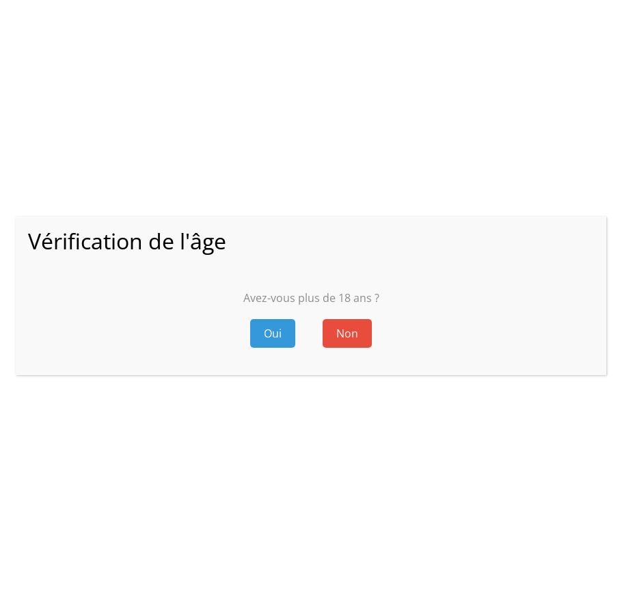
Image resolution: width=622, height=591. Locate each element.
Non (347, 333)
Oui (273, 333)
